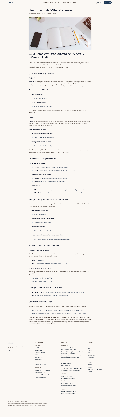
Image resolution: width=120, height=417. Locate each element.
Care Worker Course (67, 376)
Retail (36, 362)
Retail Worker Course (67, 383)
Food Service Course (67, 381)
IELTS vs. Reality (65, 365)
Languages (91, 357)
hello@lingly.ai (91, 355)
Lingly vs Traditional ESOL (68, 393)
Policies (90, 362)
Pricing (57, 2)
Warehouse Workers (40, 364)
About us (90, 346)
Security (90, 367)
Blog (89, 348)
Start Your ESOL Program (95, 369)
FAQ (89, 353)
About (75, 2)
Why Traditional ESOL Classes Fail (70, 370)
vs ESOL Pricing (92, 372)
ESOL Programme (40, 372)
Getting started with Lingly (68, 391)
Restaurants (38, 359)
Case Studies (48, 2)
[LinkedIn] (9, 351)
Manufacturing (39, 357)
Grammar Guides (66, 363)
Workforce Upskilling (40, 377)
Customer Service (40, 352)
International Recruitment (42, 375)
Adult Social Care (39, 348)
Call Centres (38, 350)
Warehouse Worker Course (68, 385)
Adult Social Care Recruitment (43, 370)
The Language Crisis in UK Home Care (71, 368)
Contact (90, 350)
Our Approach (66, 2)
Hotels (36, 355)
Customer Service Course (68, 378)
